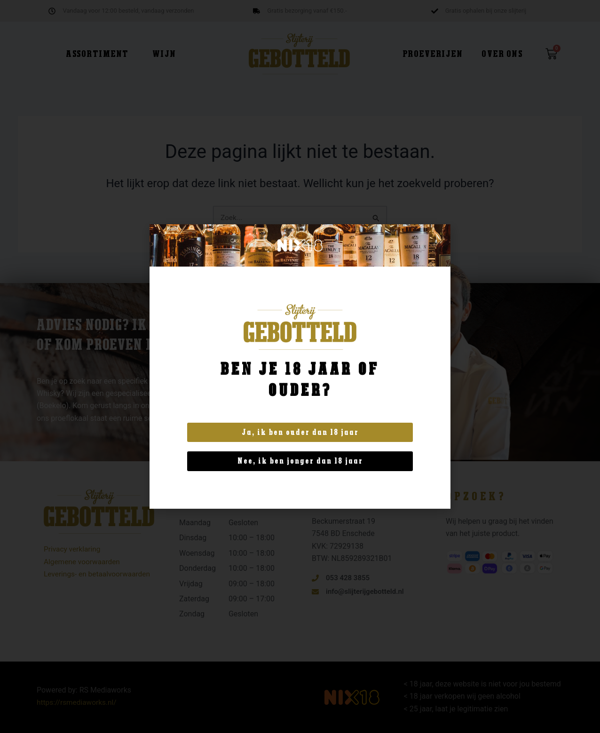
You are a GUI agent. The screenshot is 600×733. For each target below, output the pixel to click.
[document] (300, 366)
